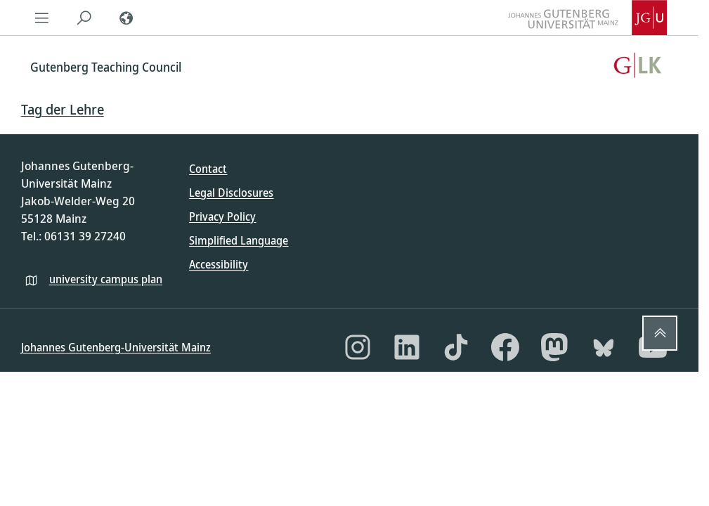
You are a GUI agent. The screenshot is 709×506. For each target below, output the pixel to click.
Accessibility (218, 264)
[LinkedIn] (407, 347)
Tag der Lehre (62, 109)
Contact (208, 168)
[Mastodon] (554, 347)
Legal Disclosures (231, 192)
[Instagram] (358, 347)
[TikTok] (456, 347)
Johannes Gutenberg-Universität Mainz (116, 347)
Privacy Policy (222, 216)
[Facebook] (505, 347)
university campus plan (105, 279)
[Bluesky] (604, 347)
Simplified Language (238, 240)
